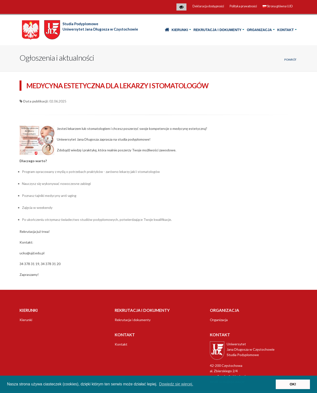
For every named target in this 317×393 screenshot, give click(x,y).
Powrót (290, 59)
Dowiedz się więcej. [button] (176, 384)
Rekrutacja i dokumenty (218, 30)
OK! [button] (293, 384)
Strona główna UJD (278, 6)
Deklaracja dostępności (208, 6)
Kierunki (180, 30)
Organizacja (259, 30)
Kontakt (285, 30)
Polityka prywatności (243, 6)
